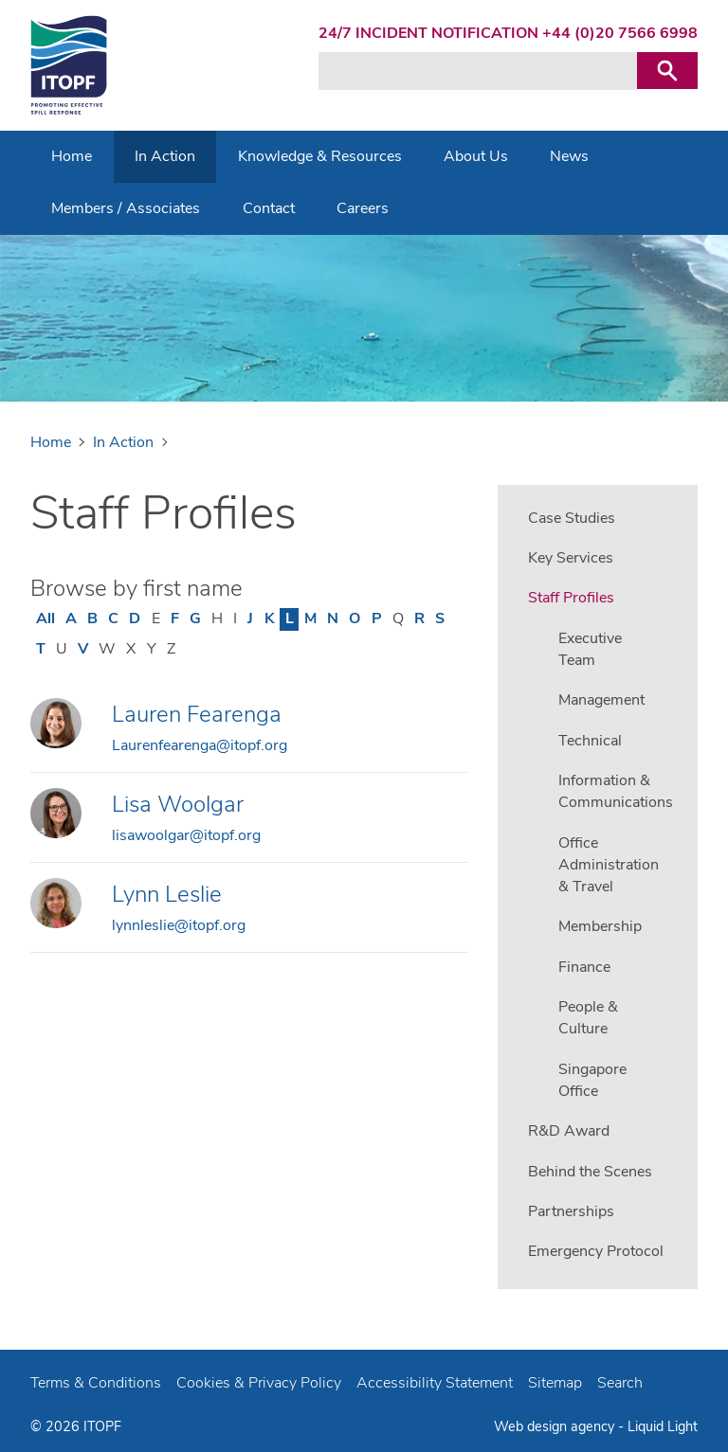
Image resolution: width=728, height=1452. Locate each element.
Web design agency (556, 1426)
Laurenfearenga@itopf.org (199, 745)
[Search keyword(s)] (477, 71)
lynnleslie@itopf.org (179, 925)
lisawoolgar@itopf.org (186, 835)
